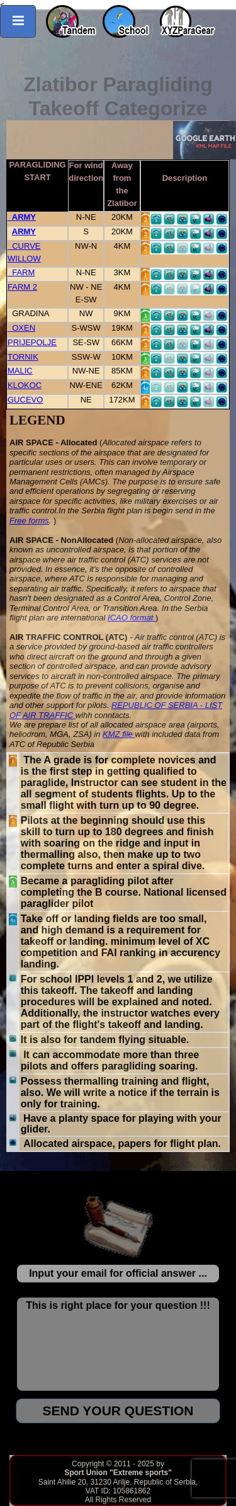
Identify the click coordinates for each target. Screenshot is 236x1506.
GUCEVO (25, 399)
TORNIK (23, 357)
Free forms (29, 520)
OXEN (21, 328)
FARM (21, 272)
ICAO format (131, 617)
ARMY (22, 217)
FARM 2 (22, 287)
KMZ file (119, 734)
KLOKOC (25, 385)
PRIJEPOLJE (32, 342)
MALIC (20, 370)
